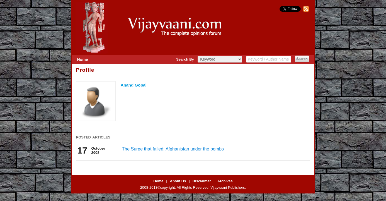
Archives (225, 181)
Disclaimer (202, 181)
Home (82, 59)
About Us (178, 181)
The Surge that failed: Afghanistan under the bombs (173, 149)
